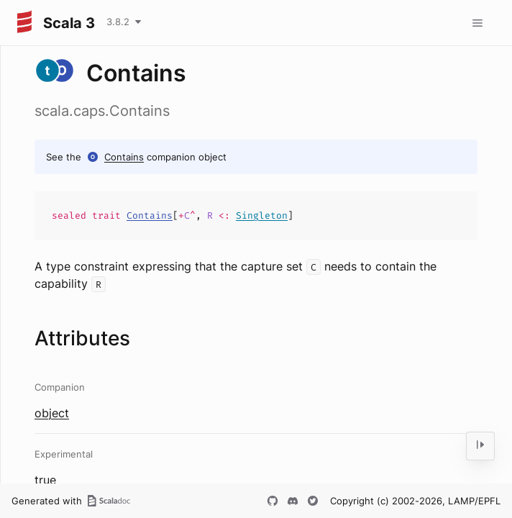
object (52, 413)
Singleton (262, 215)
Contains (124, 157)
